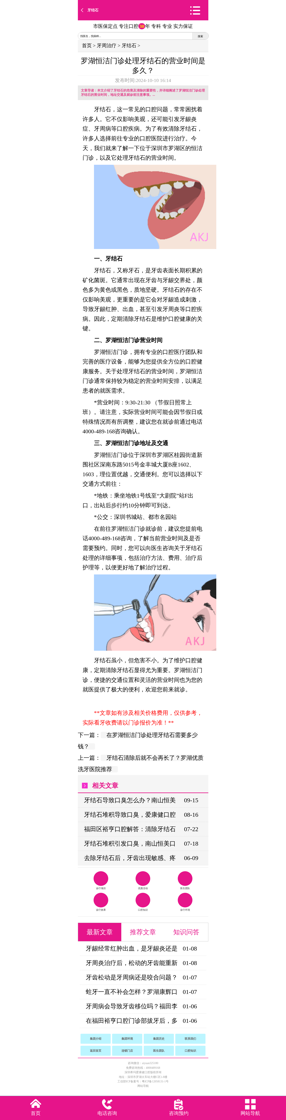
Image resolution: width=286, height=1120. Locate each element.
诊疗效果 (101, 902)
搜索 (200, 36)
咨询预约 (179, 1113)
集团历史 (159, 1038)
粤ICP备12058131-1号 (155, 1081)
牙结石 (92, 10)
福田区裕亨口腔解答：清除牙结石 (130, 829)
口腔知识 (143, 902)
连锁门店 (127, 1050)
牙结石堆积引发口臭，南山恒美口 (130, 843)
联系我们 (190, 1038)
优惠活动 (143, 880)
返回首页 (95, 1050)
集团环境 (127, 1038)
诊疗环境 (185, 902)
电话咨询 (107, 1113)
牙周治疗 (106, 45)
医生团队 (185, 880)
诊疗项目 (101, 880)
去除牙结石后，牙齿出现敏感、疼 (130, 858)
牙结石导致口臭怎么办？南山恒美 (130, 800)
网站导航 (143, 1085)
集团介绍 (95, 1038)
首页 (87, 45)
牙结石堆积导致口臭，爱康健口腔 (130, 814)
